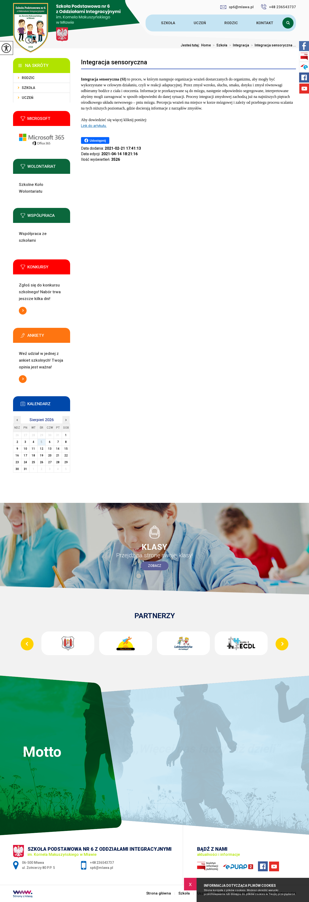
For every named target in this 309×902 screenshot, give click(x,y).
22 (66, 455)
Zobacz (154, 566)
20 (50, 455)
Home (206, 45)
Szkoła (168, 23)
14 (57, 448)
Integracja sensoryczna (114, 62)
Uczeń (200, 23)
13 (50, 448)
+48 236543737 (278, 6)
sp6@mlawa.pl (237, 7)
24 (25, 462)
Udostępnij (95, 140)
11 (33, 448)
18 (33, 455)
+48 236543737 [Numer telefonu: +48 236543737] (102, 863)
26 (41, 462)
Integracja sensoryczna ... (272, 45)
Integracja (238, 45)
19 (41, 455)
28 (57, 462)
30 (17, 469)
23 (17, 462)
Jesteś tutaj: (191, 45)
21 (57, 455)
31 (25, 469)
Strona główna (146, 23)
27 (50, 462)
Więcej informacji (23, 311)
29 (66, 462)
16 (17, 455)
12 (41, 448)
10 (25, 448)
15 (66, 448)
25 (33, 462)
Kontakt (264, 23)
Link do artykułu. (94, 126)
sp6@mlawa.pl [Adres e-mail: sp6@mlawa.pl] (101, 868)
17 (25, 455)
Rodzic (231, 23)
